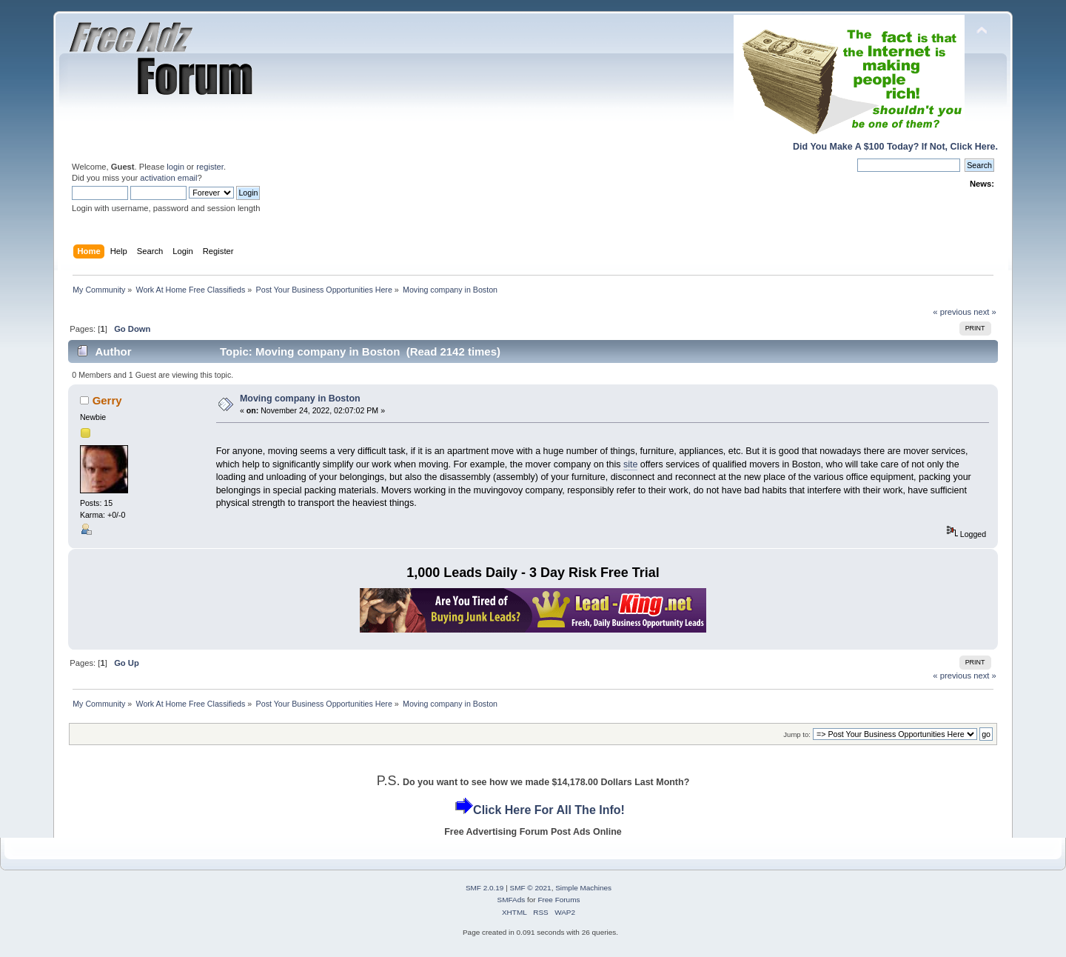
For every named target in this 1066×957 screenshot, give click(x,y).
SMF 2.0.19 (485, 888)
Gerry (107, 400)
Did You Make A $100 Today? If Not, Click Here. (895, 146)
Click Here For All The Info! (549, 810)
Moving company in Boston (300, 398)
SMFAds (511, 900)
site (630, 464)
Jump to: (797, 734)
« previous (952, 311)
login (175, 166)
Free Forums (558, 900)
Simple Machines (583, 888)
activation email (168, 177)
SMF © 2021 (531, 888)
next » (984, 311)
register (210, 166)
